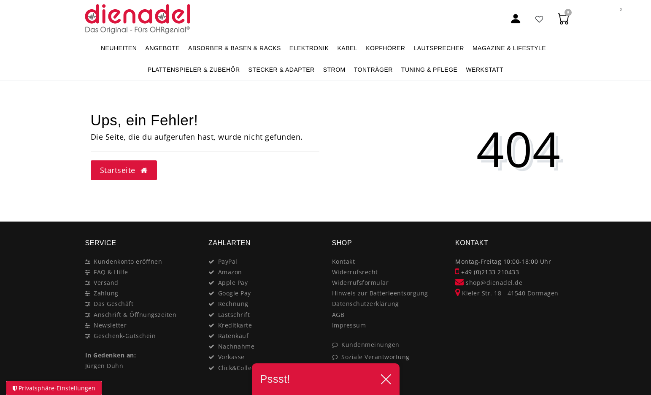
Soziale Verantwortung (375, 357)
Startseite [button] (124, 170)
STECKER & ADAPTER (282, 69)
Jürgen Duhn (104, 366)
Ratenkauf (233, 336)
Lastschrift (234, 315)
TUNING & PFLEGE (429, 69)
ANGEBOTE (162, 48)
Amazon (230, 272)
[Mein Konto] (515, 19)
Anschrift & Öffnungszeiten (135, 315)
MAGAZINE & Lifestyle (509, 48)
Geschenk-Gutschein (125, 336)
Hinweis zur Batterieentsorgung (380, 293)
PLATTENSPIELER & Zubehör (194, 69)
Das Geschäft (113, 304)
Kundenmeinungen (370, 345)
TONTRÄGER (373, 69)
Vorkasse (231, 357)
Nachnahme (236, 346)
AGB (338, 315)
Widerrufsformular (360, 283)
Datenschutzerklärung (365, 304)
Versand (106, 283)
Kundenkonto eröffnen (128, 261)
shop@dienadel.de (488, 283)
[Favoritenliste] (540, 19)
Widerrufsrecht (355, 272)
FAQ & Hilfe (111, 272)
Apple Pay (233, 283)
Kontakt (343, 261)
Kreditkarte (235, 325)
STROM (334, 69)
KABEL (348, 48)
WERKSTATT (484, 69)
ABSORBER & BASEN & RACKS (234, 48)
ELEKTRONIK (309, 48)
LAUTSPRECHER (438, 48)
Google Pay (234, 293)
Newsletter (110, 325)
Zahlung (106, 293)
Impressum (349, 325)
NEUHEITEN (119, 48)
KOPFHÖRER (385, 48)
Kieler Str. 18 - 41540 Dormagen (507, 293)
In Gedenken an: (110, 355)
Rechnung (233, 304)
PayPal (228, 261)
